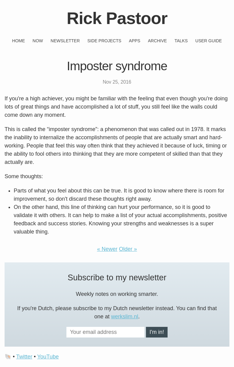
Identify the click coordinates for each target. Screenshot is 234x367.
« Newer (107, 249)
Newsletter (65, 40)
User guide (208, 40)
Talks (181, 40)
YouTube (48, 357)
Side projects (104, 40)
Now (38, 40)
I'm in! (157, 332)
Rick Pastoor (117, 18)
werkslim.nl (124, 316)
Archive (157, 40)
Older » (128, 249)
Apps (134, 40)
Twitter (24, 357)
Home (18, 40)
